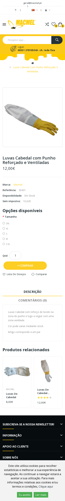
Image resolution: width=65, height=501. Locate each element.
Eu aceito (25, 495)
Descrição (32, 292)
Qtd (5, 255)
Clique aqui (46, 486)
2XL (6, 223)
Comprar (26, 265)
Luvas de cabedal (12, 395)
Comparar (41, 274)
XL (5, 228)
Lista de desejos (16, 274)
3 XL (6, 244)
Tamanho (11, 216)
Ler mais (40, 495)
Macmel (17, 184)
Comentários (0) (32, 300)
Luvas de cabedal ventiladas (44, 391)
